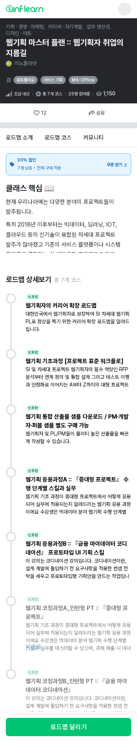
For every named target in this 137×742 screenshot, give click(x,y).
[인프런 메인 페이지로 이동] (42, 8)
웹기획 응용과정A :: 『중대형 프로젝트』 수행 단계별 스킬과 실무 (77, 484)
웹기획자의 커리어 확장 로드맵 (61, 305)
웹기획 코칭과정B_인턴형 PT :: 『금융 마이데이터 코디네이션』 (76, 685)
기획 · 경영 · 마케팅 (25, 26)
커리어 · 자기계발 (65, 26)
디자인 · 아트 (18, 33)
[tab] (19, 138)
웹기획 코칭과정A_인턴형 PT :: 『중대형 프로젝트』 (77, 612)
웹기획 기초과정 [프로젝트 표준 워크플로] (74, 361)
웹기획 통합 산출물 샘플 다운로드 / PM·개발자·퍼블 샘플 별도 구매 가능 (77, 421)
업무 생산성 (98, 26)
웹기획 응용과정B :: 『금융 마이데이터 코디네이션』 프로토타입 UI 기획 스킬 (76, 548)
